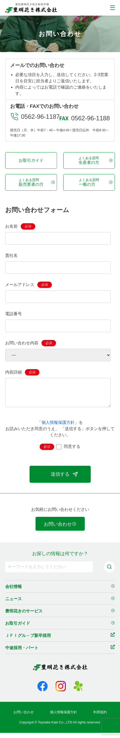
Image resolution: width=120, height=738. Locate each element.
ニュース (60, 604)
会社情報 (60, 592)
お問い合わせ (60, 529)
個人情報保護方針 (58, 427)
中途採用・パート (60, 653)
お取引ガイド (31, 160)
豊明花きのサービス (60, 616)
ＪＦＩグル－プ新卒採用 (60, 641)
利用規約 (100, 717)
